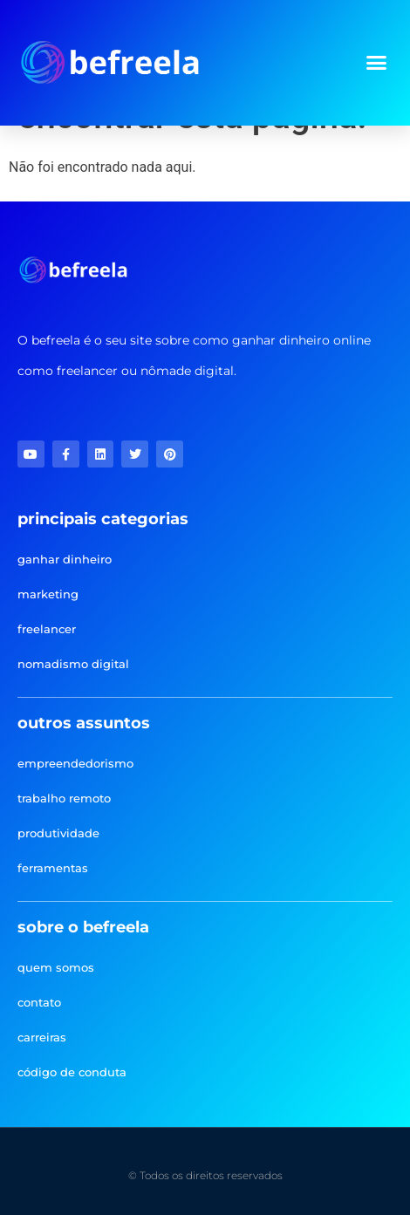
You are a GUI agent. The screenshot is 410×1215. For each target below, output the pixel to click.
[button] (376, 62)
